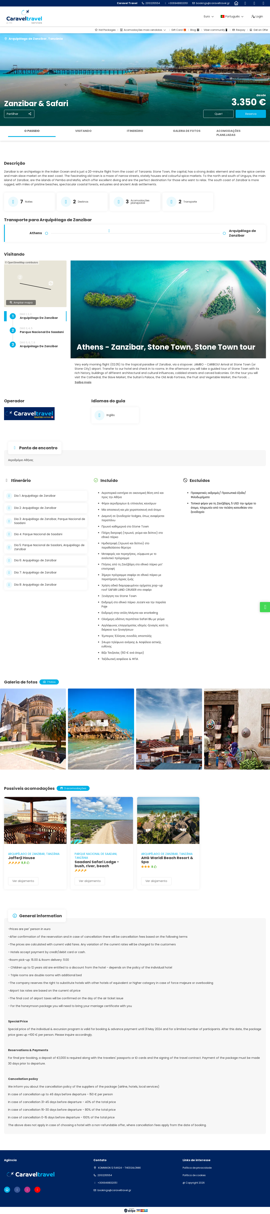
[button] (38, 282)
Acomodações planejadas (228, 133)
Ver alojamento (23, 881)
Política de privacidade (197, 1167)
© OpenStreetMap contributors (21, 262)
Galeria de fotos (186, 131)
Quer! (218, 114)
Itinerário (135, 131)
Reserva (250, 114)
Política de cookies (194, 1175)
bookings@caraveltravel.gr (213, 3)
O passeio (32, 131)
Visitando (83, 131)
